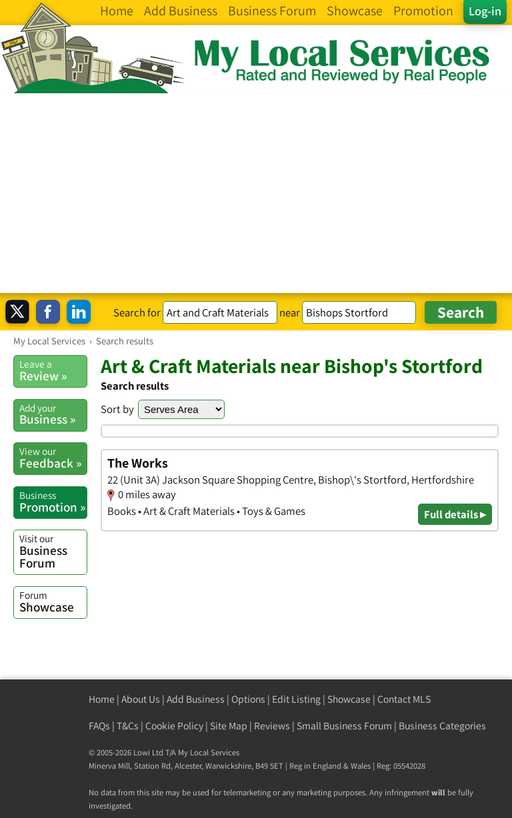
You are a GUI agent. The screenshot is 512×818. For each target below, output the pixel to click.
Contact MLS (404, 699)
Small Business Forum (344, 725)
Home (102, 699)
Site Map (228, 725)
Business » (53, 414)
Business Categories (442, 725)
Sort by (117, 409)
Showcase (53, 601)
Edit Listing (296, 699)
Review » (53, 370)
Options (248, 699)
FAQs (99, 725)
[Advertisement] (256, 193)
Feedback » (53, 457)
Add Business (196, 699)
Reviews (272, 725)
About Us (140, 699)
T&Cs (128, 725)
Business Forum (53, 551)
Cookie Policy (174, 725)
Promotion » (53, 501)
